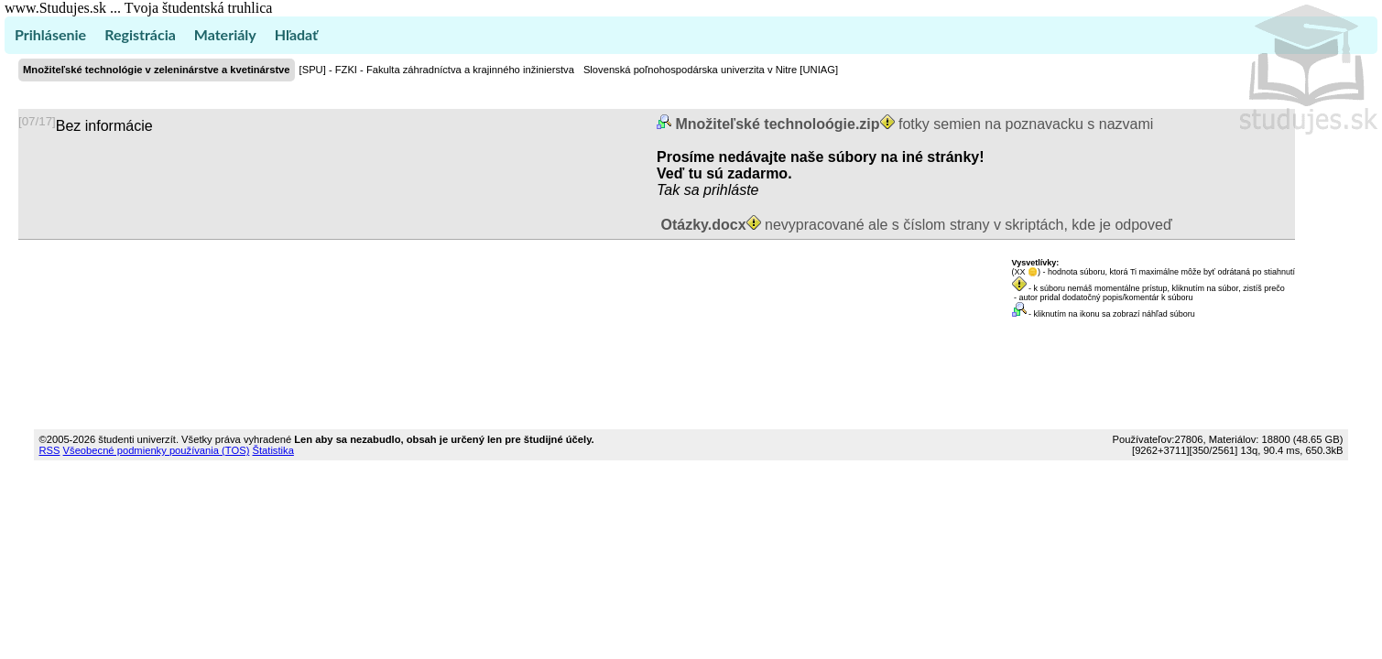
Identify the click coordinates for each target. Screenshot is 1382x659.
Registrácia (140, 34)
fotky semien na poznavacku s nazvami (912, 124)
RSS (49, 450)
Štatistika (272, 450)
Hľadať (296, 34)
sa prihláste (721, 190)
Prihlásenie (50, 34)
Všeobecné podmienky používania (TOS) (156, 450)
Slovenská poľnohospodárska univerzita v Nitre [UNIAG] (710, 69)
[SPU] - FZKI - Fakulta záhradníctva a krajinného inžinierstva (436, 69)
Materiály (225, 34)
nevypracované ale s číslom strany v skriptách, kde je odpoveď (914, 224)
